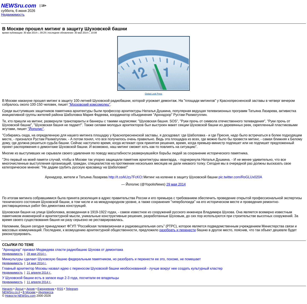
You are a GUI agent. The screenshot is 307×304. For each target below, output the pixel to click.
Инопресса (46, 292)
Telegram (72, 289)
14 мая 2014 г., (37, 263)
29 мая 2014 (176, 184)
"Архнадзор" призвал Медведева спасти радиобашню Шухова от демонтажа (62, 249)
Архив (30, 289)
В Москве (29, 292)
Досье (19, 289)
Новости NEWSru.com (20, 295)
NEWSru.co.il (11, 292)
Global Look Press (153, 94)
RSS (60, 289)
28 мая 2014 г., (37, 254)
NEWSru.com (18, 5)
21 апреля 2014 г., (39, 272)
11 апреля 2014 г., (39, 282)
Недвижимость (13, 14)
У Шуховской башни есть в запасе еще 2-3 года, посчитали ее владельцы (60, 278)
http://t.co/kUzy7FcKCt (125, 177)
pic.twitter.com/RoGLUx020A (240, 177)
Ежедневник (46, 289)
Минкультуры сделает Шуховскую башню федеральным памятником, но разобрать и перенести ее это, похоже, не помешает (101, 259)
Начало (7, 289)
